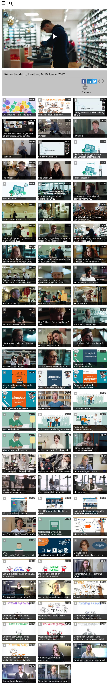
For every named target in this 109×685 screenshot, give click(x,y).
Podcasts (86, 92)
